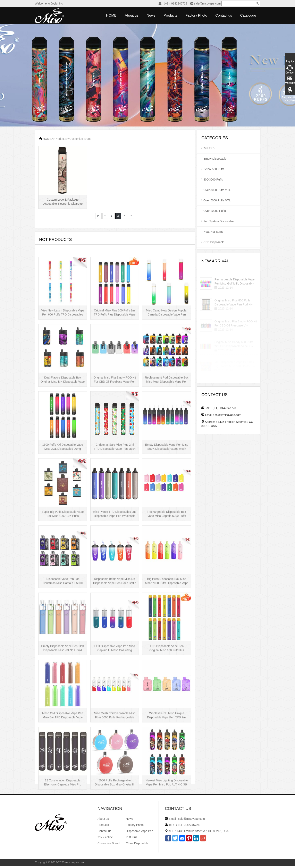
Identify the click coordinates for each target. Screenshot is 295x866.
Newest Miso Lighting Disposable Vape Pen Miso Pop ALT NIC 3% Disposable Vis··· (167, 835)
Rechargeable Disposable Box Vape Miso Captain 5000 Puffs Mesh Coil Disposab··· (166, 566)
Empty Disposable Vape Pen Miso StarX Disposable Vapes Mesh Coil (166, 499)
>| (131, 215)
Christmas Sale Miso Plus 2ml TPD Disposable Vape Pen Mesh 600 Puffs (115, 499)
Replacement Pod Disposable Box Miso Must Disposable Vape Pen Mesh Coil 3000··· (166, 432)
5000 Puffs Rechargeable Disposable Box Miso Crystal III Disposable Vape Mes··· (115, 835)
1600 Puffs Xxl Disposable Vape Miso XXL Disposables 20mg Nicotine (62, 499)
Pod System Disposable (218, 221)
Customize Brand (80, 138)
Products (170, 15)
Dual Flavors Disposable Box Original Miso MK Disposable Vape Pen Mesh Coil (63, 432)
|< (98, 215)
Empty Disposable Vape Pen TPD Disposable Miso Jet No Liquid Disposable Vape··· (62, 701)
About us (131, 15)
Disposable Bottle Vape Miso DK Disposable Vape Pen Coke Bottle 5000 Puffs (114, 633)
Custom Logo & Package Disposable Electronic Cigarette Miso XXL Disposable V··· (63, 205)
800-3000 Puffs (213, 179)
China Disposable (137, 843)
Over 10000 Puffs (214, 210)
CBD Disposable (214, 242)
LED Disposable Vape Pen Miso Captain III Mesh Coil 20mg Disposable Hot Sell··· (114, 701)
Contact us (223, 15)
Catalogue (248, 15)
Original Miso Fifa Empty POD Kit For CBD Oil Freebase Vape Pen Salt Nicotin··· (114, 432)
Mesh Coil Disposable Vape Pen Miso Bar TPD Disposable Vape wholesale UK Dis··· (62, 768)
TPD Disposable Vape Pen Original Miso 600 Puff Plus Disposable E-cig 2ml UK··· (166, 701)
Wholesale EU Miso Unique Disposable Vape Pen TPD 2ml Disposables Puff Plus (166, 768)
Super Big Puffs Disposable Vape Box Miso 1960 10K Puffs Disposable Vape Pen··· (63, 566)
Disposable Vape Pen (139, 831)
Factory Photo (196, 15)
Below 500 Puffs (213, 169)
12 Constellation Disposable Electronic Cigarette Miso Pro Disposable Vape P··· (62, 835)
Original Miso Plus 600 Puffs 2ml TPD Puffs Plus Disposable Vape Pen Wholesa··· (114, 365)
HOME (111, 15)
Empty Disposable (215, 158)
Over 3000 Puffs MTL (217, 190)
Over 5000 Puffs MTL (217, 200)
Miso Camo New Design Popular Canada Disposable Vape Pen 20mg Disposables (166, 365)
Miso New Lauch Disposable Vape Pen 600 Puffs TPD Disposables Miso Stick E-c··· (62, 365)
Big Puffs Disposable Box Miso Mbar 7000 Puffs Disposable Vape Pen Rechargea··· (166, 633)
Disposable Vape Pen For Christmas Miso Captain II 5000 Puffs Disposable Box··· (63, 633)
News (151, 15)
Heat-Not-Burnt (213, 231)
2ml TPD (208, 148)
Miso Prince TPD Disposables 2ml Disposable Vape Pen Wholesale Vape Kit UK (114, 566)
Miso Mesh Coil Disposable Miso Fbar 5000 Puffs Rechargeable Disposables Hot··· (114, 768)
